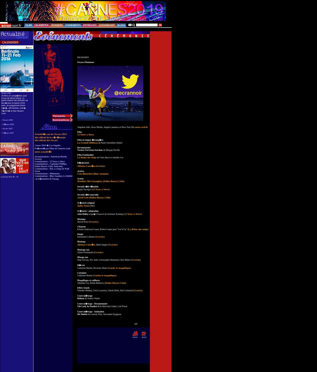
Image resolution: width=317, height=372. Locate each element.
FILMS (29, 25)
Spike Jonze (83, 205)
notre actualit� (43, 151)
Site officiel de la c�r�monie (50, 137)
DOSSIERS (57, 25)
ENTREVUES (89, 25)
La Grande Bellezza (87, 142)
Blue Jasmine (101, 173)
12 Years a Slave (85, 134)
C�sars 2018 (8, 124)
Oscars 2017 (8, 128)
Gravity (100, 166)
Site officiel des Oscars (46, 140)
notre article (141, 127)
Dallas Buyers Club (113, 181)
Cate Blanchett (85, 173)
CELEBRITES (41, 25)
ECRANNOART (107, 25)
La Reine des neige (87, 157)
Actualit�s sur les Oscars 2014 (51, 134)
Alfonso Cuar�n (86, 166)
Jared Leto (82, 197)
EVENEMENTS (73, 25)
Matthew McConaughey (89, 181)
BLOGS (121, 25)
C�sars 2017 (8, 133)
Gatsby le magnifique (119, 268)
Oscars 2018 (8, 120)
